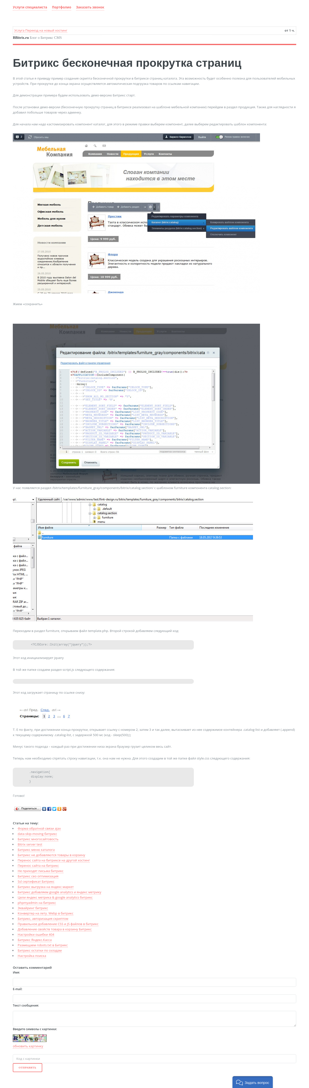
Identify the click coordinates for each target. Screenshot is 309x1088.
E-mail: (17, 989)
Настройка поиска (32, 956)
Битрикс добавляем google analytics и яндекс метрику (59, 892)
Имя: (16, 972)
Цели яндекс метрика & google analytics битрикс (55, 897)
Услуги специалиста (30, 7)
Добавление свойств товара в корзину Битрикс (54, 929)
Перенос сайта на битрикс (38, 865)
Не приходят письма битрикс (40, 871)
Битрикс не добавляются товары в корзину (51, 855)
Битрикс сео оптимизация (38, 876)
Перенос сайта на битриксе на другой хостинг (54, 860)
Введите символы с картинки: (35, 1029)
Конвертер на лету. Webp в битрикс (45, 913)
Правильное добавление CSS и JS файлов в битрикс (58, 924)
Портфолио (61, 7)
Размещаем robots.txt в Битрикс (43, 945)
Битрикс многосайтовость (38, 839)
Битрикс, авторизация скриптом (43, 918)
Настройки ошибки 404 (36, 934)
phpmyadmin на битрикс (37, 902)
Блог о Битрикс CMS (37, 38)
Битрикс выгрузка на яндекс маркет (46, 887)
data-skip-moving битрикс (37, 834)
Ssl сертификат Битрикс (36, 881)
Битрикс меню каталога (36, 849)
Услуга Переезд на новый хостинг (40, 30)
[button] (252, 1082)
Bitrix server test (30, 844)
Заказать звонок (90, 7)
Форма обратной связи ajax (39, 828)
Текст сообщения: (26, 1005)
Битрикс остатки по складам (40, 950)
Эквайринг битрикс (33, 908)
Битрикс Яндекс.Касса (35, 940)
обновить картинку (28, 1046)
